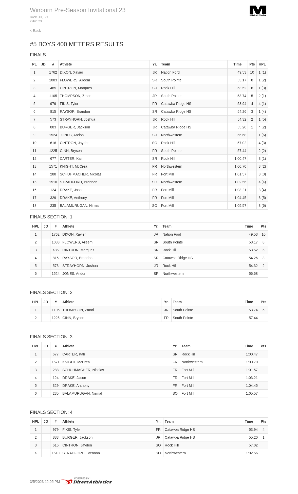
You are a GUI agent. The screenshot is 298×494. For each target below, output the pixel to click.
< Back (35, 31)
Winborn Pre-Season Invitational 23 (78, 10)
